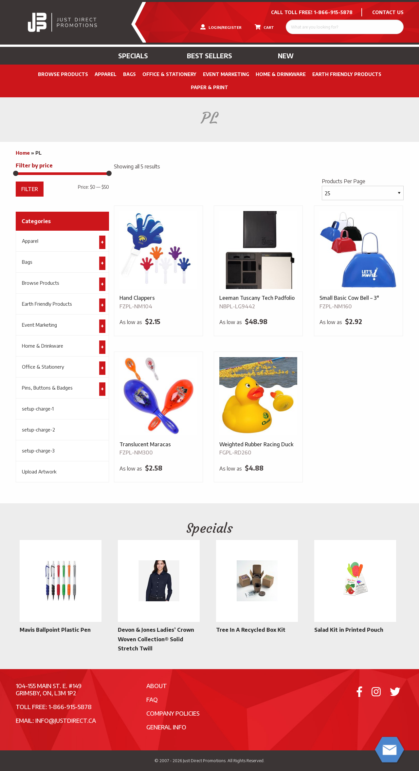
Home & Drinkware (281, 74)
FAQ (152, 699)
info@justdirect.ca (65, 720)
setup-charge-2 (38, 430)
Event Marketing (226, 74)
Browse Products (63, 74)
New (286, 56)
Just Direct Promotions (204, 760)
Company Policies (173, 713)
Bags (129, 74)
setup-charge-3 (38, 450)
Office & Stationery (169, 74)
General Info (166, 727)
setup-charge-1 (38, 409)
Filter (29, 188)
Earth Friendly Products (346, 74)
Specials (133, 56)
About (156, 685)
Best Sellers (209, 56)
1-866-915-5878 (333, 12)
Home (23, 153)
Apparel (106, 74)
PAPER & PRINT (209, 87)
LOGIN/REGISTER (221, 26)
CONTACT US (388, 12)
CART (264, 26)
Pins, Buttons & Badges (47, 388)
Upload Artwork (39, 471)
